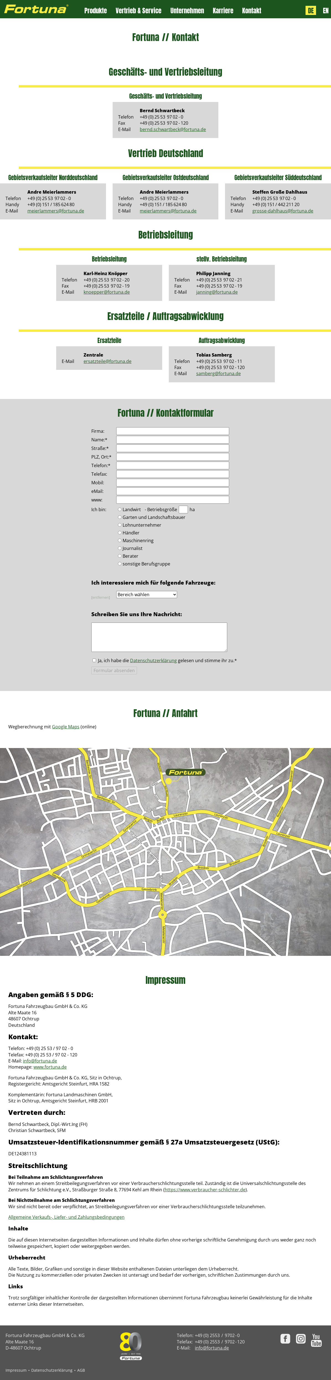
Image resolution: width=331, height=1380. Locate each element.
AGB (81, 1370)
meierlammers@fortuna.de (55, 211)
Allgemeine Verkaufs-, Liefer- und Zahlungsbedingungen (66, 1217)
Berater (130, 556)
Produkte (95, 10)
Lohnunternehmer (142, 525)
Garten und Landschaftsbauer (154, 517)
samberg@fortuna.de (218, 373)
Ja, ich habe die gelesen (167, 660)
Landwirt (132, 510)
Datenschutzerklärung (153, 660)
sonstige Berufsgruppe (146, 564)
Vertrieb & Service (138, 10)
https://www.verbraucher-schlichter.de (205, 1190)
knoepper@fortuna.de (107, 292)
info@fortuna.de (40, 1061)
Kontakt (251, 10)
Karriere (223, 10)
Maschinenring (138, 541)
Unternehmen (187, 10)
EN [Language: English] (326, 10)
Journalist (133, 548)
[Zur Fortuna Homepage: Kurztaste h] (42, 9)
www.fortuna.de (50, 1067)
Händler (131, 533)
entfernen (100, 597)
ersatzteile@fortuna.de (107, 361)
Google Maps (65, 727)
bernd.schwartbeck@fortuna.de (173, 129)
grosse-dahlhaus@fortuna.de (282, 211)
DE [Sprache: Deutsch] (311, 10)
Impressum (16, 1370)
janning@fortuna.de (217, 292)
